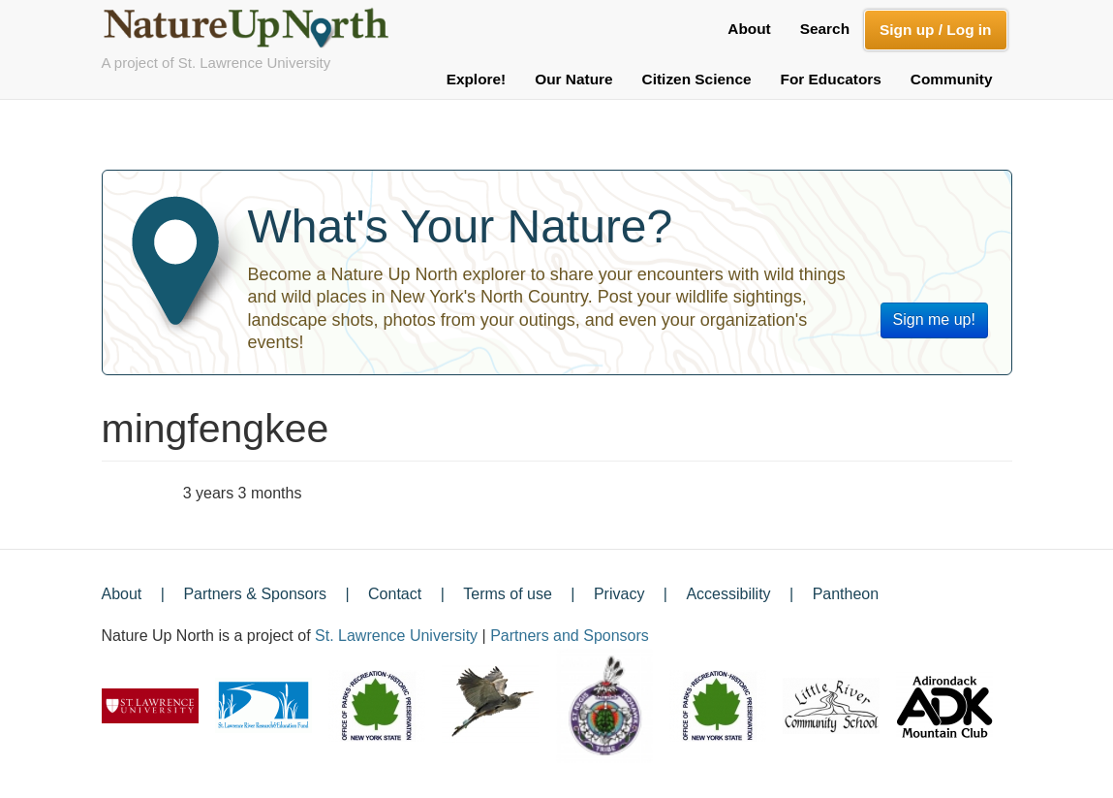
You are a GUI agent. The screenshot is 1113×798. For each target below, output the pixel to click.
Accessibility (728, 594)
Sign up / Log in (935, 29)
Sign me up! (934, 319)
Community (952, 79)
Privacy (619, 594)
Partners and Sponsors (569, 635)
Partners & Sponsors (254, 594)
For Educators (831, 79)
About (748, 28)
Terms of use (507, 594)
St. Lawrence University (396, 635)
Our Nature (573, 79)
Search (825, 28)
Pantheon (846, 594)
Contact (394, 594)
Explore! (477, 79)
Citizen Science (697, 79)
